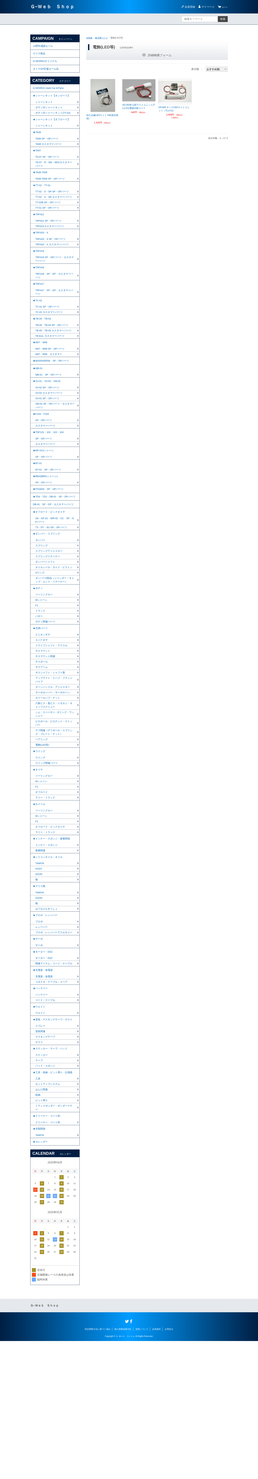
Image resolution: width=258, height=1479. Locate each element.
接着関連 (40, 948)
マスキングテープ (45, 1163)
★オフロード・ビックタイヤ (50, 577)
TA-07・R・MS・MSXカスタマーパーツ (53, 179)
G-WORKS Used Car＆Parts (49, 94)
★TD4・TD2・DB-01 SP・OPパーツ (54, 557)
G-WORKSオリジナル (46, 64)
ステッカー (42, 1183)
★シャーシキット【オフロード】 (52, 129)
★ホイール (39, 898)
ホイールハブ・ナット (48, 782)
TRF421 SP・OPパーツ (49, 246)
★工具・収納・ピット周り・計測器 (54, 1202)
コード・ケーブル (45, 1122)
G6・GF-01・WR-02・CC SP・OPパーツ (53, 587)
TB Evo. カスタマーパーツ (50, 374)
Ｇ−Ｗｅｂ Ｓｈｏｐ (52, 6)
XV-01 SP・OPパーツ (48, 445)
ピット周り (42, 1232)
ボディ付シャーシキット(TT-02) (54, 122)
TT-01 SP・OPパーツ (48, 231)
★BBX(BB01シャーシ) (46, 532)
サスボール (42, 744)
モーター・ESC (44, 1071)
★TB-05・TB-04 (42, 356)
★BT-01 (38, 517)
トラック (40, 689)
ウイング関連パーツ (47, 853)
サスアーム (42, 749)
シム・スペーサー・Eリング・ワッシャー (54, 800)
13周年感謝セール (43, 46)
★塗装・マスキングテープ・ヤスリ (54, 1144)
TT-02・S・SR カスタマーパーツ (53, 218)
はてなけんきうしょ (47, 1012)
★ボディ (38, 664)
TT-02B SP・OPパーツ (49, 226)
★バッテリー (41, 1109)
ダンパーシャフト (45, 632)
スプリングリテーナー (48, 626)
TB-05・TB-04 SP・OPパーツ (53, 363)
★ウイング (39, 840)
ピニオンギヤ (43, 715)
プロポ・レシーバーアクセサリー (53, 1040)
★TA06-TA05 (41, 188)
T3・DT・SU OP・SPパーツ (52, 594)
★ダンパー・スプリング (47, 602)
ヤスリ (39, 1168)
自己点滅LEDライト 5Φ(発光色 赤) (102, 117)
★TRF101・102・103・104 (49, 482)
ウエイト (40, 1136)
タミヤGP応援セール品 (46, 73)
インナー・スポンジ (47, 943)
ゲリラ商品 (39, 55)
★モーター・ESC (43, 1064)
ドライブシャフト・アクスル (52, 726)
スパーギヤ (42, 721)
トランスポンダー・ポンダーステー (53, 1240)
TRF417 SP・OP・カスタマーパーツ (54, 326)
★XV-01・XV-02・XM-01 (48, 426)
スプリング (42, 615)
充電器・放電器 (44, 1096)
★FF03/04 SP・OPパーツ (49, 546)
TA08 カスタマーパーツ (49, 157)
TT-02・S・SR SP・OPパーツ (53, 210)
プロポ (39, 1027)
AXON (39, 975)
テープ (39, 1189)
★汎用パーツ (102, 37)
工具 (38, 1209)
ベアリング (42, 827)
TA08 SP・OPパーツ (47, 151)
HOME (89, 37)
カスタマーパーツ (45, 475)
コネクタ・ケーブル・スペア (52, 1102)
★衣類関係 (39, 1264)
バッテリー (42, 1116)
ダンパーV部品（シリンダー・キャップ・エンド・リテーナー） (54, 655)
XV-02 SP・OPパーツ (48, 433)
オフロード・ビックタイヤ (51, 922)
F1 (37, 683)
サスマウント (43, 732)
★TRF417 (39, 317)
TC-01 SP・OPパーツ (48, 343)
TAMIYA (40, 963)
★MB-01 (38, 411)
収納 (38, 1226)
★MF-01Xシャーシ (44, 502)
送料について (141, 1467)
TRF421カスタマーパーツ (50, 252)
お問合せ (169, 1467)
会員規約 (156, 1467)
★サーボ (38, 1050)
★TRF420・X (41, 259)
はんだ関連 (42, 1221)
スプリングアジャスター (49, 620)
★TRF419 (39, 280)
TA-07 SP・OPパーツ (48, 171)
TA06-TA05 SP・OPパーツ (51, 196)
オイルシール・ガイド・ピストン (53, 640)
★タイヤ (38, 860)
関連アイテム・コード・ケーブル (53, 1079)
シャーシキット (44, 110)
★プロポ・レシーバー (46, 1020)
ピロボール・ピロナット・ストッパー (53, 809)
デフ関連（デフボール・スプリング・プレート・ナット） (53, 819)
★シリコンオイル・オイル (48, 956)
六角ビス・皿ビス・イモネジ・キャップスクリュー (53, 790)
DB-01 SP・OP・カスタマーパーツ (55, 568)
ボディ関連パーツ (45, 700)
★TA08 (37, 144)
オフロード (42, 885)
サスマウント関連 (45, 738)
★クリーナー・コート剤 (47, 1249)
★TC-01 (38, 335)
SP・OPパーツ (44, 469)
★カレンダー (41, 1278)
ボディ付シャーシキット (49, 116)
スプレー (40, 1151)
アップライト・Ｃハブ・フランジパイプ (53, 763)
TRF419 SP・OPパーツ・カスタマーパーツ (54, 289)
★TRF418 (39, 298)
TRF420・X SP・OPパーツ (51, 266)
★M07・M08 (40, 382)
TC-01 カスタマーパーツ (49, 348)
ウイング (40, 847)
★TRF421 (39, 239)
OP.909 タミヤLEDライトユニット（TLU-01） (174, 109)
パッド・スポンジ (45, 1194)
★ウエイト (39, 1129)
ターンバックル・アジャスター (53, 771)
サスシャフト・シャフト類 (51, 755)
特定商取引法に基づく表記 (97, 1467)
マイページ (206, 6)
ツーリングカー (44, 672)
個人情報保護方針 (122, 1467)
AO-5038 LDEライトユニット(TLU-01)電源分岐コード (138, 106)
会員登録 (188, 6)
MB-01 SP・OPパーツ (49, 418)
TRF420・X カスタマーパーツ (53, 272)
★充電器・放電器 (43, 1089)
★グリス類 (39, 988)
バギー (39, 695)
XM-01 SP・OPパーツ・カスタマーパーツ (53, 452)
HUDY (39, 969)
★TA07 (37, 164)
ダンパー (40, 609)
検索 (222, 19)
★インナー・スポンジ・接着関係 (52, 935)
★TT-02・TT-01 (42, 203)
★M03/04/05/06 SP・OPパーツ (52, 402)
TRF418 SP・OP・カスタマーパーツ (54, 307)
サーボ (39, 1057)
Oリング (40, 647)
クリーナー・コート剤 (48, 1256)
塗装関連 (40, 1157)
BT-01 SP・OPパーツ (49, 524)
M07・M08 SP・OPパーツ (51, 389)
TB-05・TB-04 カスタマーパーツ (54, 369)
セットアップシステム (48, 1215)
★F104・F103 (41, 462)
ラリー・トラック (45, 890)
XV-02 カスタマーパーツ (49, 439)
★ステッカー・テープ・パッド (51, 1176)
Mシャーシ (41, 677)
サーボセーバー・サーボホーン (53, 776)
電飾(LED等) (42, 832)
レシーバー (42, 1033)
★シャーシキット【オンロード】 (52, 103)
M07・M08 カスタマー (49, 395)
